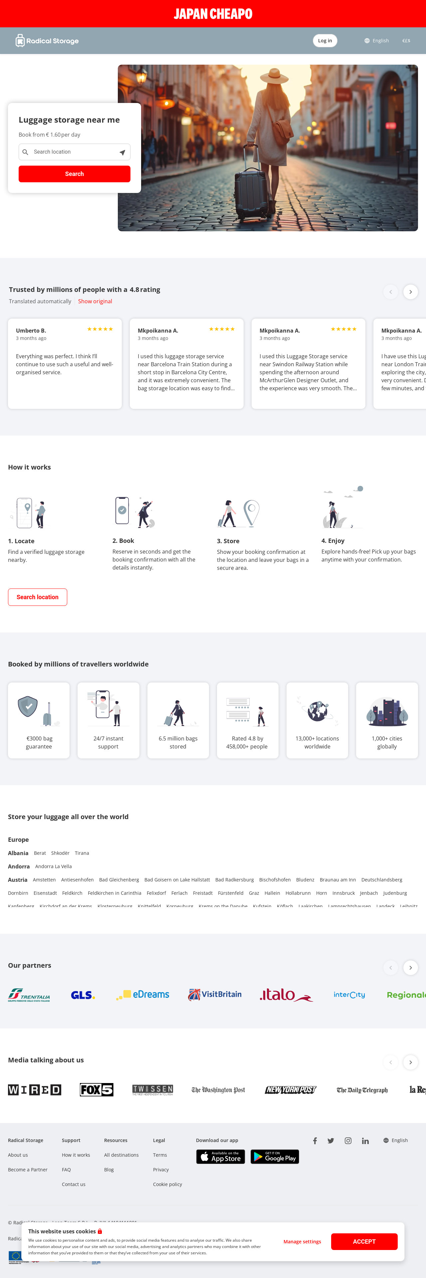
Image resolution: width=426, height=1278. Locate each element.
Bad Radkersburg (234, 879)
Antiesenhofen (77, 879)
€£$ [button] (405, 40)
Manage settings (302, 1241)
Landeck (385, 906)
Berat (40, 853)
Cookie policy (167, 1184)
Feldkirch (72, 893)
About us (18, 1155)
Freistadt (203, 893)
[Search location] (74, 152)
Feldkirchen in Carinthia (114, 893)
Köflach (285, 906)
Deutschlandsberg (381, 879)
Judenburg (395, 893)
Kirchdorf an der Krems (66, 906)
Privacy (161, 1169)
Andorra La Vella (53, 866)
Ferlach (179, 893)
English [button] (376, 41)
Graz (254, 893)
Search (74, 173)
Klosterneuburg (115, 906)
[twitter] (330, 1139)
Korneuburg (179, 906)
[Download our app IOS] (220, 1156)
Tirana (82, 853)
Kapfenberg (21, 906)
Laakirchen (311, 906)
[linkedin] (365, 1139)
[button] (410, 292)
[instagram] (348, 1139)
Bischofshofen (275, 879)
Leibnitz (409, 906)
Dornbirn (18, 893)
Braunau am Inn (338, 879)
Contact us (74, 1184)
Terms (160, 1155)
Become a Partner (28, 1169)
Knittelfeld (149, 906)
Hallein (272, 893)
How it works (76, 1155)
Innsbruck (343, 893)
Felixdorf (156, 893)
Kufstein (262, 906)
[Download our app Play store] (274, 1156)
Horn (321, 893)
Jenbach (369, 893)
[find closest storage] (37, 597)
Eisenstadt (45, 893)
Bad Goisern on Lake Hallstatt (177, 879)
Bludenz (305, 879)
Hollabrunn (298, 893)
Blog (109, 1169)
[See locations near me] (122, 152)
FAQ (66, 1169)
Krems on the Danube (223, 906)
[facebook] (315, 1139)
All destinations (121, 1155)
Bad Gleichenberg (119, 879)
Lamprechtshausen (349, 906)
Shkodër (60, 853)
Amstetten (44, 879)
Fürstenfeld (231, 893)
